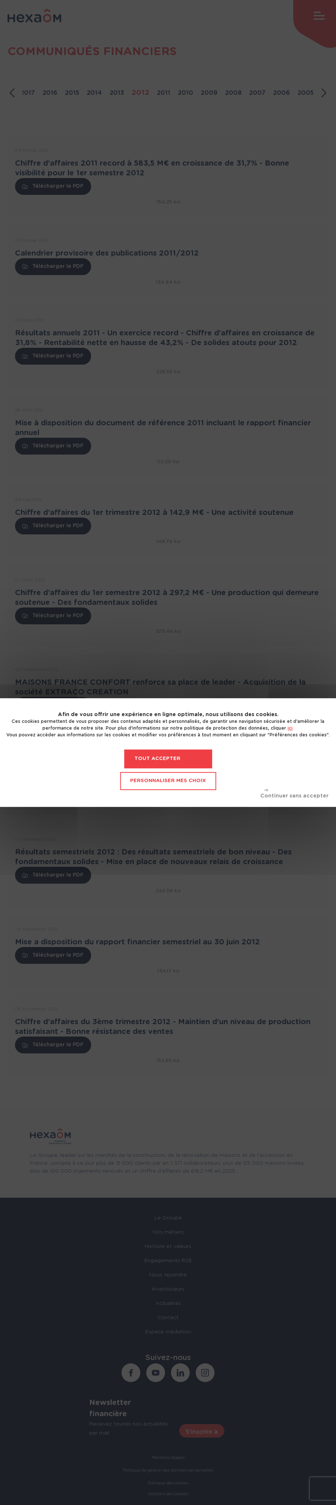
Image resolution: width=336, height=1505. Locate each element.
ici (290, 728)
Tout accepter (157, 758)
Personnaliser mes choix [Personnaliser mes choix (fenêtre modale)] (168, 780)
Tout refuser (294, 793)
